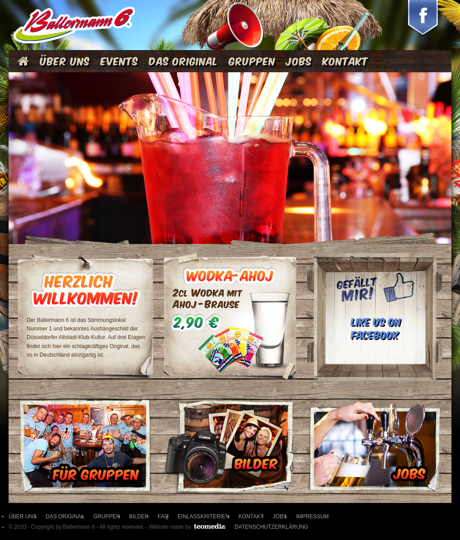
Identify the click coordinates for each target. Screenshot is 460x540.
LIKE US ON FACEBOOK (376, 327)
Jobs (299, 60)
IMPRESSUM (312, 516)
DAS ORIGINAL (65, 516)
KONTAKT (251, 516)
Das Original (183, 60)
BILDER (139, 516)
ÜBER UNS (23, 516)
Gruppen (252, 60)
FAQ (163, 516)
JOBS (280, 516)
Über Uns (65, 60)
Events (119, 60)
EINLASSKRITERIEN (204, 516)
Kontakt (345, 60)
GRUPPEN (106, 516)
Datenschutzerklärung (271, 527)
